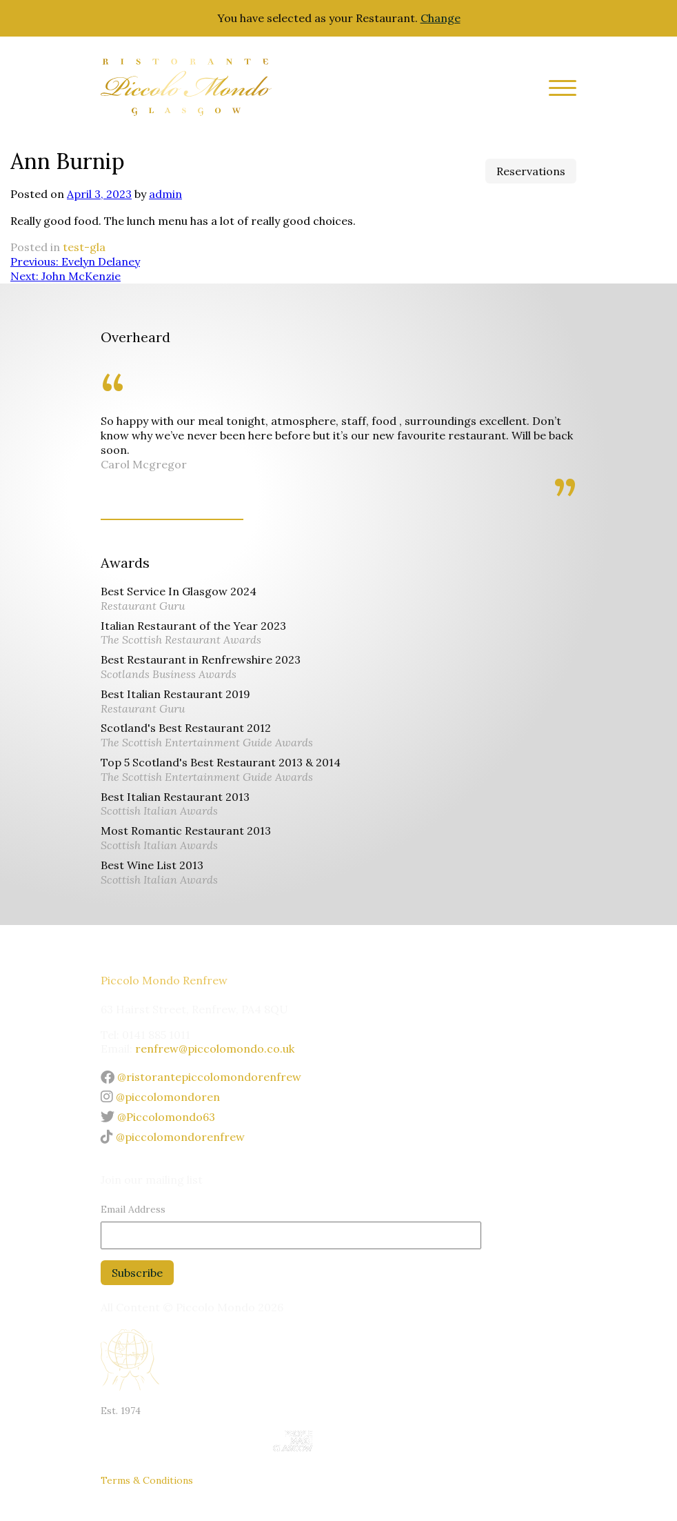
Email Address (133, 1209)
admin (165, 194)
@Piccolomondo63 (158, 1117)
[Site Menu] (557, 90)
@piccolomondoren (160, 1097)
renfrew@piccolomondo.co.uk (214, 1048)
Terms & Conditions (147, 1480)
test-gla (84, 247)
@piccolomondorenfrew (173, 1137)
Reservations (530, 171)
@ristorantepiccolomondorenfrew (201, 1077)
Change (441, 18)
